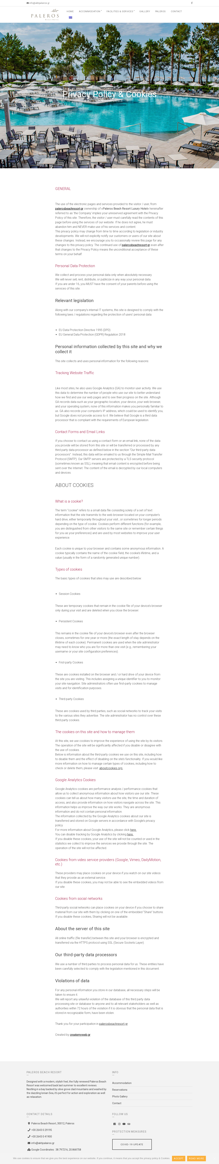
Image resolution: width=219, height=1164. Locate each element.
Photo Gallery (120, 1096)
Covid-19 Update (132, 1144)
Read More (196, 1158)
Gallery (144, 11)
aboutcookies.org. (111, 768)
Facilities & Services (120, 11)
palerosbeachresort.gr (69, 208)
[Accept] (214, 1158)
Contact (176, 11)
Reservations (119, 1089)
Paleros (160, 11)
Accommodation (89, 11)
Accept (179, 1158)
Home (70, 11)
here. (133, 830)
